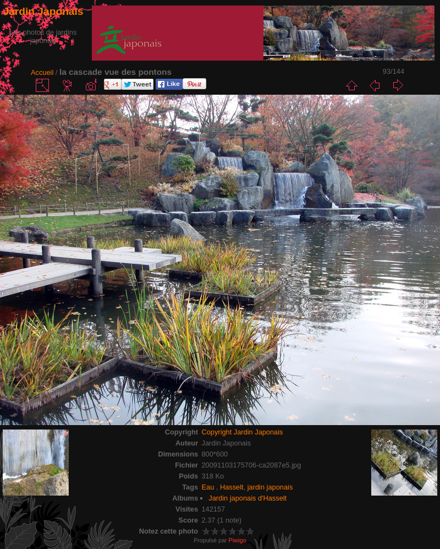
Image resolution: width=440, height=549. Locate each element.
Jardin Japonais (43, 11)
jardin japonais (270, 487)
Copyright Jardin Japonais (242, 432)
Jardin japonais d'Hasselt (247, 498)
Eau (209, 487)
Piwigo (237, 540)
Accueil (42, 72)
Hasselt (232, 487)
